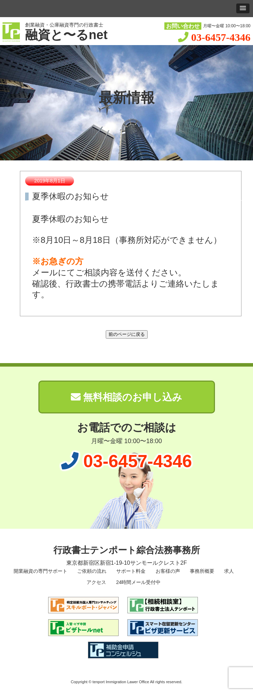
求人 (228, 571)
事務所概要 (201, 571)
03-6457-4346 (221, 37)
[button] (243, 8)
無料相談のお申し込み (127, 397)
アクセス (95, 582)
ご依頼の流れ (91, 571)
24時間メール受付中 (138, 582)
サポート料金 (130, 571)
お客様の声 (167, 571)
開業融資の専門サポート (39, 571)
